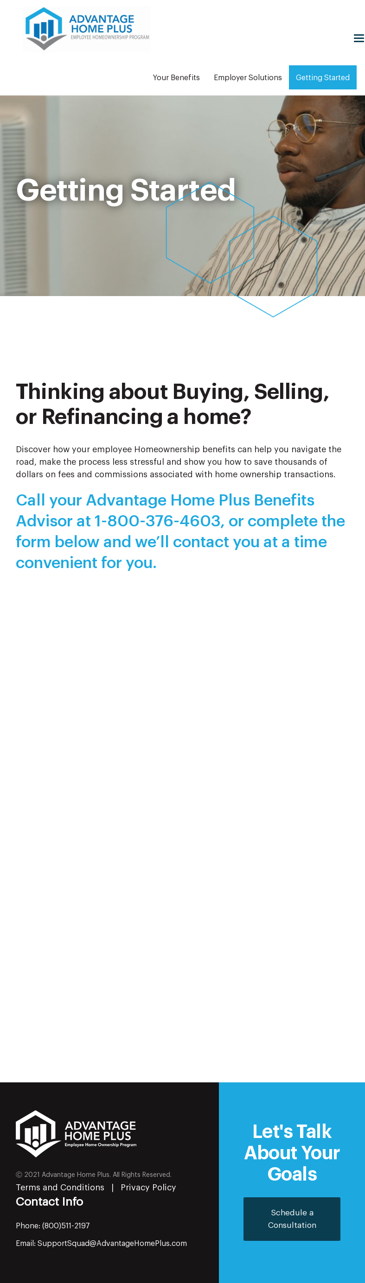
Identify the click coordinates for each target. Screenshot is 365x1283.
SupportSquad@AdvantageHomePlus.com (112, 1243)
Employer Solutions (248, 78)
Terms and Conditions (60, 1187)
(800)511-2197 (66, 1226)
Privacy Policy (148, 1187)
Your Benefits (176, 78)
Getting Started (323, 78)
